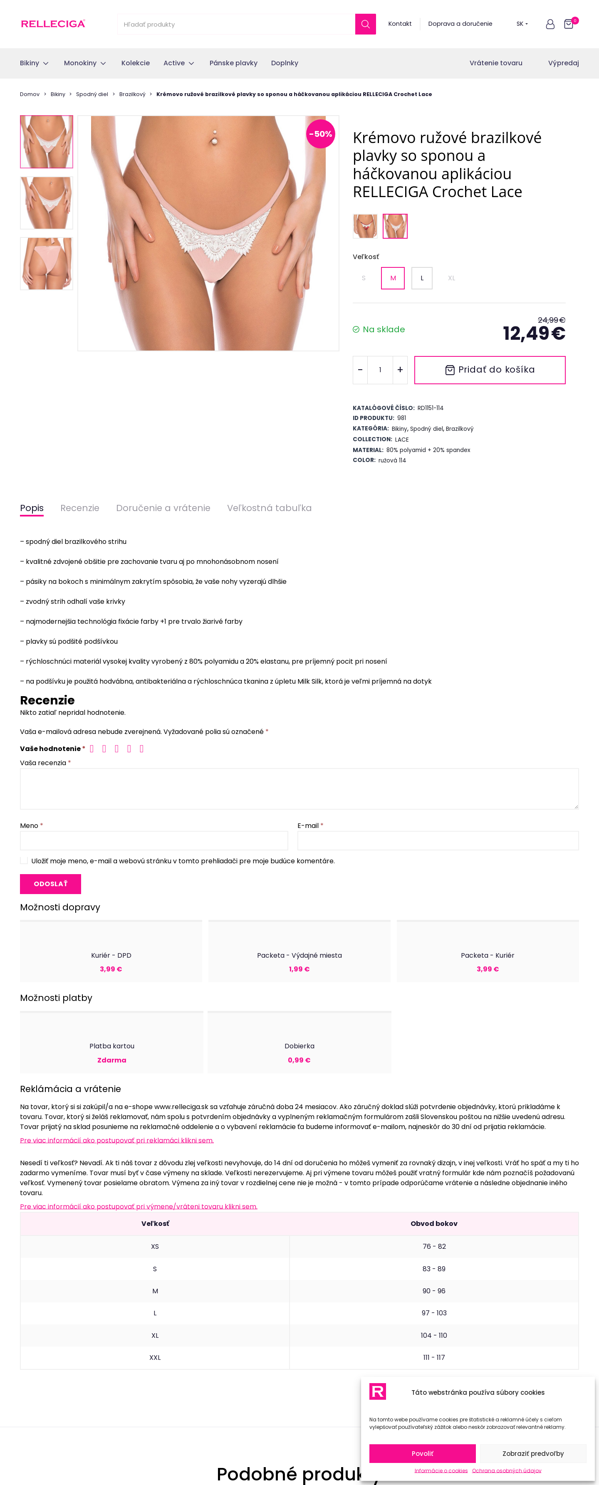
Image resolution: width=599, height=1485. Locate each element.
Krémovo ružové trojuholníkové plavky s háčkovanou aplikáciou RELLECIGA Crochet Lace (78, 988)
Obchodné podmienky (197, 1348)
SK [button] (522, 24)
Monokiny (34, 1286)
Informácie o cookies (441, 1470)
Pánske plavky (41, 1332)
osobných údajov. (350, 1173)
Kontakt (400, 24)
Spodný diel (92, 94)
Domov (30, 94)
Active (29, 1316)
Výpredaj (563, 63)
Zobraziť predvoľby (533, 1453)
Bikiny (58, 94)
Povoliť (422, 1453)
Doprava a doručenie (460, 24)
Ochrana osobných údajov (507, 1470)
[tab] (299, 1025)
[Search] (365, 24)
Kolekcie (32, 1301)
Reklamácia (180, 1316)
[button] (550, 24)
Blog (169, 1394)
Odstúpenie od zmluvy (197, 1286)
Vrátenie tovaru (496, 63)
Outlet (29, 1363)
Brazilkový (132, 94)
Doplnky (32, 1348)
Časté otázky (183, 1332)
